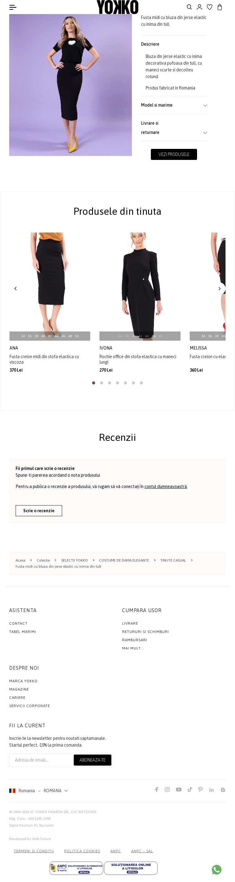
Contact (18, 623)
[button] (15, 288)
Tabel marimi (22, 632)
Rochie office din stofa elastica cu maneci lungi (137, 359)
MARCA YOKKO (23, 681)
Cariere (17, 697)
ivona (106, 348)
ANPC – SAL (142, 851)
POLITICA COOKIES (82, 851)
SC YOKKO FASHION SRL (49, 812)
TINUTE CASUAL (173, 560)
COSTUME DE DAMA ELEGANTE (124, 560)
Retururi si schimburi (145, 632)
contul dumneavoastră (165, 486)
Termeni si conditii (34, 851)
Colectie (43, 560)
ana (14, 348)
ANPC (115, 851)
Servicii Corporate (29, 706)
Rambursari (134, 640)
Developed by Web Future (30, 839)
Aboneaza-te (93, 760)
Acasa (20, 560)
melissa (199, 348)
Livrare (130, 623)
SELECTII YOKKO (74, 560)
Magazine (19, 689)
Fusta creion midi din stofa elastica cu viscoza (44, 359)
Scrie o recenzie (38, 510)
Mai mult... (133, 648)
